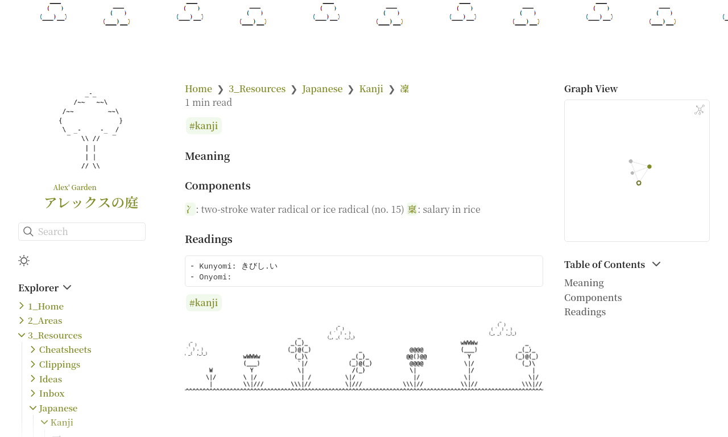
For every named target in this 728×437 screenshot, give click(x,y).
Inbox (52, 393)
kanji (206, 126)
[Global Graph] (699, 110)
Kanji (62, 422)
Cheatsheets (65, 349)
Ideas (50, 379)
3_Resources (55, 335)
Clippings (59, 364)
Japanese (58, 408)
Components (593, 297)
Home (198, 88)
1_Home (46, 306)
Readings (585, 311)
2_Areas (45, 320)
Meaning (584, 282)
